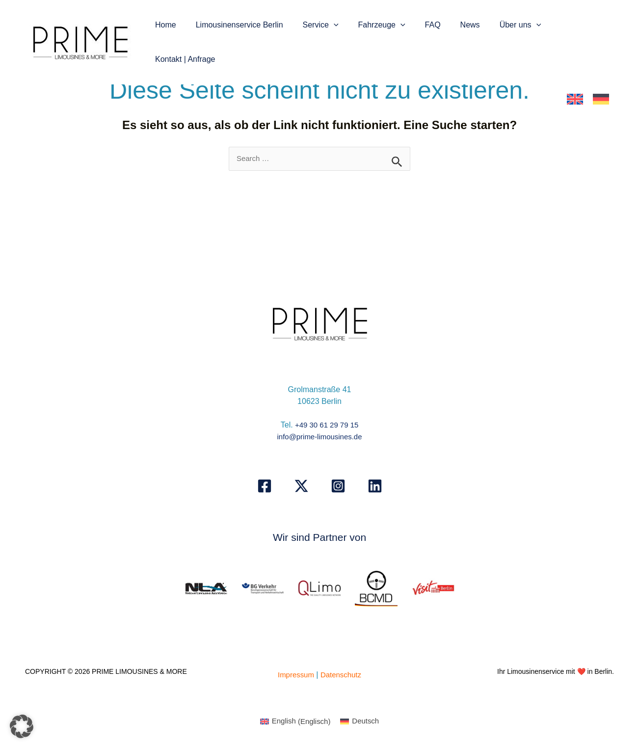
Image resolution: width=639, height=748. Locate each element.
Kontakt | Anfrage (576, 26)
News (463, 26)
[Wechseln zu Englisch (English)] (294, 722)
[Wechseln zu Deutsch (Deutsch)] (362, 722)
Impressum (294, 675)
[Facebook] (264, 487)
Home (178, 26)
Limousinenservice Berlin (248, 26)
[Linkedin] (375, 487)
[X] (301, 487)
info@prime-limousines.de (319, 437)
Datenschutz (342, 675)
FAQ (430, 26)
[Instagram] (338, 487)
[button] (339, 26)
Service (326, 26)
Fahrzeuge (382, 26)
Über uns (510, 26)
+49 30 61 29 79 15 (326, 426)
